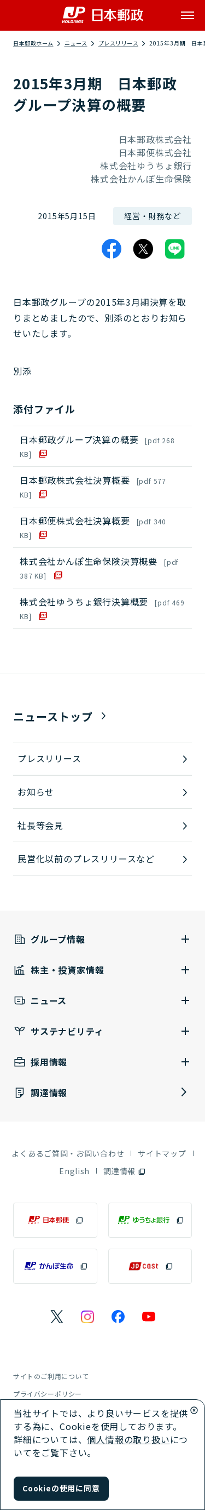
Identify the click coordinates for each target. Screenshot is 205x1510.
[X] (143, 248)
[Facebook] (111, 248)
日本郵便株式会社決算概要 (93, 527)
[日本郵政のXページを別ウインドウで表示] (56, 1316)
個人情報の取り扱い (128, 1439)
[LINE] (175, 248)
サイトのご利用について (51, 1376)
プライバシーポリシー (47, 1393)
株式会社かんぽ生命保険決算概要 (99, 567)
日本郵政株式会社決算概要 (93, 486)
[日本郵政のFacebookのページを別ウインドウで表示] (118, 1316)
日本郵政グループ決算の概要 (97, 446)
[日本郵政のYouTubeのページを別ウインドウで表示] (148, 1316)
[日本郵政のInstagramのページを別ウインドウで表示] (87, 1316)
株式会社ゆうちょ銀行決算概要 (102, 608)
